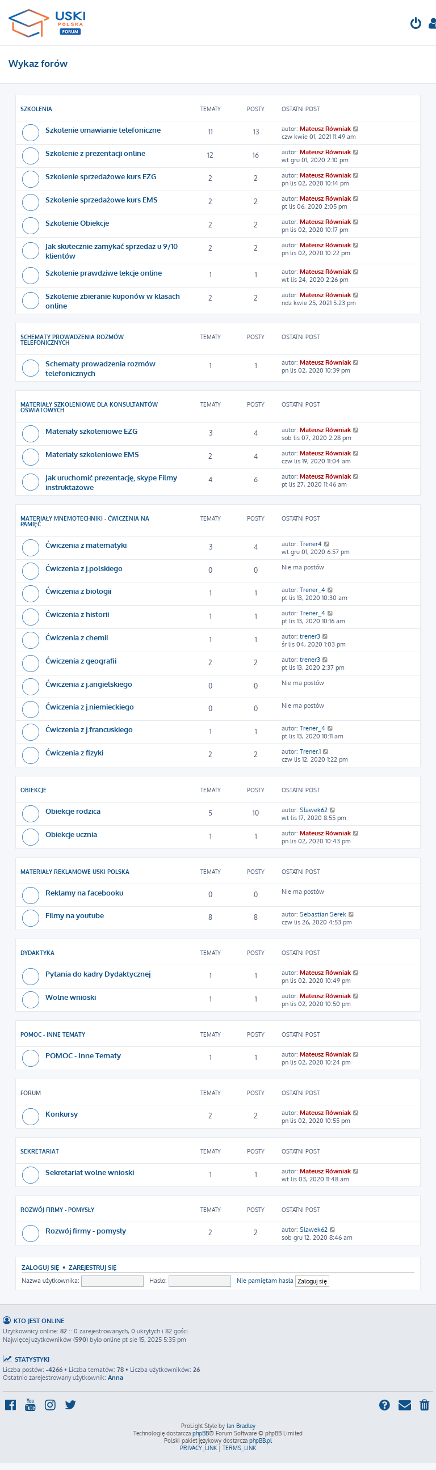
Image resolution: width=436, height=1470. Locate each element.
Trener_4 (312, 590)
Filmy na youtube (74, 915)
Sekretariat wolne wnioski (89, 1172)
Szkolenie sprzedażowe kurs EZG (100, 176)
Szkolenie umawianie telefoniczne (103, 129)
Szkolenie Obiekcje (77, 222)
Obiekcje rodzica (72, 811)
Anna (115, 1378)
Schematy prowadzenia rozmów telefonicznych (72, 339)
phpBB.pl (260, 1440)
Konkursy (61, 1113)
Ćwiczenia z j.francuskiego (89, 729)
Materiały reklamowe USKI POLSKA (74, 871)
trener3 (310, 636)
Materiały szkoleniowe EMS (92, 454)
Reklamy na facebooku (84, 892)
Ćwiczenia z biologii (78, 590)
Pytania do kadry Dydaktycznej (97, 973)
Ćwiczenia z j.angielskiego (88, 683)
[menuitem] (416, 24)
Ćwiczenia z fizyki (74, 752)
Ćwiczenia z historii (77, 614)
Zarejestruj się (92, 1267)
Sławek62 (314, 810)
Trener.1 (310, 751)
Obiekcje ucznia (71, 834)
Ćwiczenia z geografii (80, 660)
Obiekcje (33, 790)
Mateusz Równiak (325, 129)
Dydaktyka (37, 952)
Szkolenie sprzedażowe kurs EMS (101, 199)
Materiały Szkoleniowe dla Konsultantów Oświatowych (89, 407)
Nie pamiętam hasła (265, 1281)
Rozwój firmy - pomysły (57, 1209)
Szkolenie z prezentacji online (95, 153)
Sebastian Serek (323, 914)
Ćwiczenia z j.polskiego (84, 568)
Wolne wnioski (70, 997)
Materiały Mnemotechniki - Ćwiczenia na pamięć (84, 521)
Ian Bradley (241, 1425)
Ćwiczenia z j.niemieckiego (89, 706)
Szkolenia (36, 108)
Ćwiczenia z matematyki (86, 545)
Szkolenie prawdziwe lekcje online (103, 272)
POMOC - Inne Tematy (52, 1034)
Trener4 (311, 544)
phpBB (200, 1433)
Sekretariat (39, 1151)
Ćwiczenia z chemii (76, 637)
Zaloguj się (40, 1267)
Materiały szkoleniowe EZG (91, 431)
